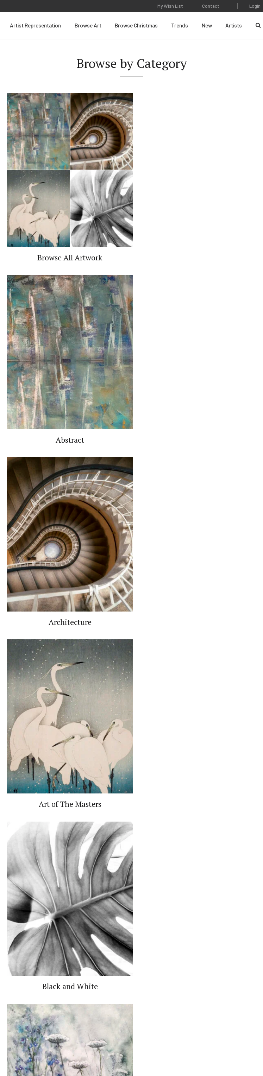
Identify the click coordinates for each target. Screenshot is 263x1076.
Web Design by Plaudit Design (167, 1050)
